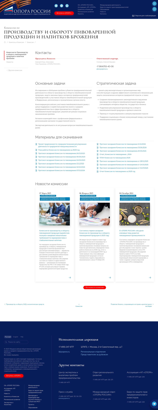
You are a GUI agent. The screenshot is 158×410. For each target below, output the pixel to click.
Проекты (81, 14)
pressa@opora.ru (64, 398)
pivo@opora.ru (102, 69)
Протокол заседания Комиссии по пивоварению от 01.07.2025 (124, 168)
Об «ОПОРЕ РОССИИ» (86, 5)
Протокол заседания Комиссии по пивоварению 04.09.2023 (61, 160)
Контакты (103, 14)
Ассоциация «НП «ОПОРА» (87, 7)
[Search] (16, 342)
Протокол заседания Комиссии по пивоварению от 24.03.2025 (124, 165)
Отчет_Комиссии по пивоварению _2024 (115, 154)
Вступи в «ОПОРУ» (64, 13)
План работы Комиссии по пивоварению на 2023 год (59, 150)
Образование (104, 9)
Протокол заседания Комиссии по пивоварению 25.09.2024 (123, 151)
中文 (22, 337)
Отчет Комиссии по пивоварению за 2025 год (117, 171)
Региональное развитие (86, 11)
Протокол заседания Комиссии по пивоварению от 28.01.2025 (124, 161)
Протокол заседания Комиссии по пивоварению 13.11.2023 (61, 164)
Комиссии (30, 42)
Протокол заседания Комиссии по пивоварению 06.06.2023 (61, 157)
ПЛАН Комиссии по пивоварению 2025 (115, 158)
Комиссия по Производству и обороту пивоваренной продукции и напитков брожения (17, 55)
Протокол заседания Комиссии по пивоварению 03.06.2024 (123, 148)
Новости (103, 11)
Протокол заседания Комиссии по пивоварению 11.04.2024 (123, 144)
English (15, 337)
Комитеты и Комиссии (85, 9)
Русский (8, 337)
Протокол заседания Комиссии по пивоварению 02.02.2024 (61, 167)
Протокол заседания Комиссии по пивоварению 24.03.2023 (61, 153)
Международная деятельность (110, 5)
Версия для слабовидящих (144, 16)
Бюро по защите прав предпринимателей (114, 7)
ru (154, 9)
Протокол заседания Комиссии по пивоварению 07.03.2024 (61, 170)
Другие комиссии (14, 70)
